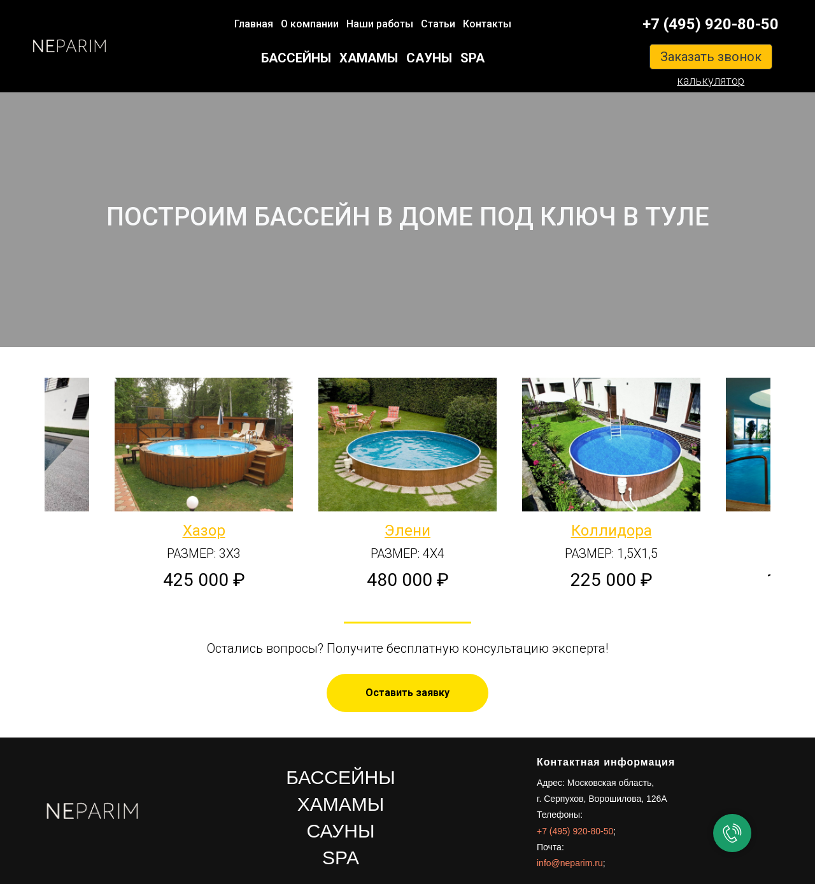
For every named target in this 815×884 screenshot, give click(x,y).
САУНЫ (429, 58)
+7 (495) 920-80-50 (710, 24)
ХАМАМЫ (368, 58)
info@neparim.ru (570, 863)
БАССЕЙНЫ (296, 58)
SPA (472, 58)
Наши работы (379, 24)
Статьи (438, 24)
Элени (407, 530)
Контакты (487, 24)
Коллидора (611, 530)
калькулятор (710, 80)
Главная (253, 24)
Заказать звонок (711, 56)
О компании (310, 24)
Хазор (204, 530)
